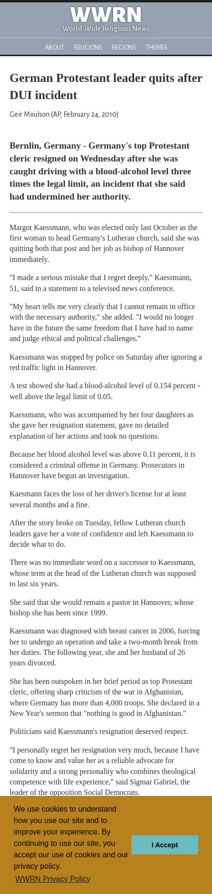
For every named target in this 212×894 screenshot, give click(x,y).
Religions (88, 47)
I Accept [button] (164, 845)
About (54, 47)
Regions (124, 47)
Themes (157, 47)
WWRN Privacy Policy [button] (52, 879)
